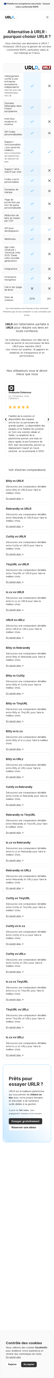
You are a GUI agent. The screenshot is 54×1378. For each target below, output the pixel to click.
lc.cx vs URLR (15, 592)
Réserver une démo (24, 1127)
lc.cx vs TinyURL (17, 981)
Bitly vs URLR (15, 481)
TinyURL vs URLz (17, 1009)
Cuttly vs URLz (16, 954)
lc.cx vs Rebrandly (18, 842)
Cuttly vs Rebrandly (19, 787)
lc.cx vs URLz (15, 1037)
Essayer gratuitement (25, 1121)
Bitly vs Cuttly (15, 675)
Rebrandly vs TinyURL (20, 814)
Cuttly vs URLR (16, 536)
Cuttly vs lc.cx (15, 926)
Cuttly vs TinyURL (18, 898)
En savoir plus (15, 498)
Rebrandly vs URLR (18, 508)
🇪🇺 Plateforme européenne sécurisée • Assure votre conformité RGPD (27, 5)
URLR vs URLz (15, 620)
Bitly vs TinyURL (17, 703)
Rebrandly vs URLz (18, 870)
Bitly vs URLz (14, 759)
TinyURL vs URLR (17, 564)
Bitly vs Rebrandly (18, 647)
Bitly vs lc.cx (14, 731)
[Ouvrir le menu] (47, 17)
